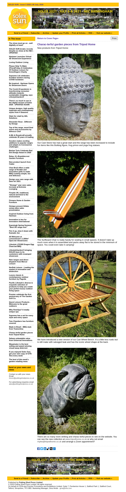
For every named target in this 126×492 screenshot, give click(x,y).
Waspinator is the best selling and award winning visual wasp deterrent (20, 346)
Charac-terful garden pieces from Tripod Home (21, 334)
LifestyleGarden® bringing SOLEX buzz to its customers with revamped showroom (20, 253)
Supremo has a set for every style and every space (21, 316)
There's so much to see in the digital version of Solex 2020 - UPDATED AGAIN (20, 103)
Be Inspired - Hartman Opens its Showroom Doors (21, 84)
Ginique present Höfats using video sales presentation (19, 208)
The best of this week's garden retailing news (19, 360)
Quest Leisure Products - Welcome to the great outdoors (20, 304)
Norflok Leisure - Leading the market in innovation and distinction (21, 269)
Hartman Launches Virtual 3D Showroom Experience (20, 57)
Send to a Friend (21, 33)
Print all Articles (79, 33)
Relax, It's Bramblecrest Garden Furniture (19, 157)
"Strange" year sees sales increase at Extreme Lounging (20, 187)
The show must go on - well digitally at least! (21, 44)
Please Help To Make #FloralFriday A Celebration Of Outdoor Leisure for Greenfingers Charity (20, 69)
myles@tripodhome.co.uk (49, 441)
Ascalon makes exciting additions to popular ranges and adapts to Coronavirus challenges (21, 144)
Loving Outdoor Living (18, 62)
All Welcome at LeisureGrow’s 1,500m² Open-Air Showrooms (19, 239)
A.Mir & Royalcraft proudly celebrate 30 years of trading (21, 136)
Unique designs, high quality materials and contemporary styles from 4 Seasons (21, 110)
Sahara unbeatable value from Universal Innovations (20, 339)
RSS (90, 33)
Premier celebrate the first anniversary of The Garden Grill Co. (20, 296)
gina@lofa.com (66, 488)
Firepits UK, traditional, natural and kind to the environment (19, 195)
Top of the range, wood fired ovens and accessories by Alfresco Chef (21, 129)
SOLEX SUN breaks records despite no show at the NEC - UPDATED (21, 51)
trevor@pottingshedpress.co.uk (21, 378)
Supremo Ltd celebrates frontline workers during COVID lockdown (19, 78)
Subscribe (35, 33)
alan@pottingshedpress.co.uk (21, 384)
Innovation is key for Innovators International (19, 220)
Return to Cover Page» (47, 38)
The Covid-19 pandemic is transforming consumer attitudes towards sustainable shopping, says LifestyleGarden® (21, 93)
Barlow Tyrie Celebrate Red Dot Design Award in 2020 (20, 151)
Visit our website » (104, 33)
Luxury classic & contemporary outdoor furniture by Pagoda (18, 277)
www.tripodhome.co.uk (76, 439)
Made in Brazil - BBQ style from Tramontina (20, 328)
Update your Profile (60, 33)
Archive (46, 33)
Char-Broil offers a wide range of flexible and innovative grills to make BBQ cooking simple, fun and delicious (20, 172)
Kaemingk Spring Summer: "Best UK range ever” (20, 226)
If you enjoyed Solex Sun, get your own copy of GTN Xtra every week (20, 354)
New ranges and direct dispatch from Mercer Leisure (18, 262)
